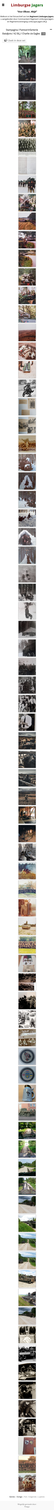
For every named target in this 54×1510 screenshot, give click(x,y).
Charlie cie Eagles (31, 33)
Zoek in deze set (16, 40)
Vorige (19, 1496)
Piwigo (27, 1506)
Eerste (12, 1496)
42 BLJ (17, 33)
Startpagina (12, 29)
